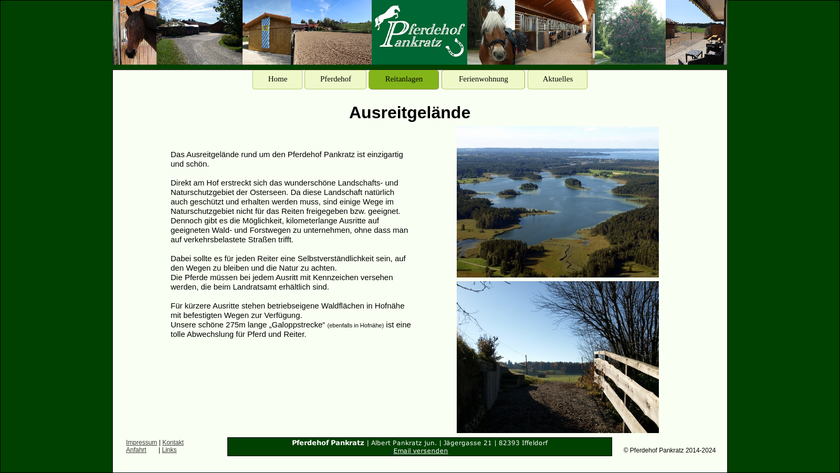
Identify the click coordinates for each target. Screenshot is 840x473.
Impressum (141, 442)
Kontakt (173, 442)
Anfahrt (136, 450)
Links (169, 450)
